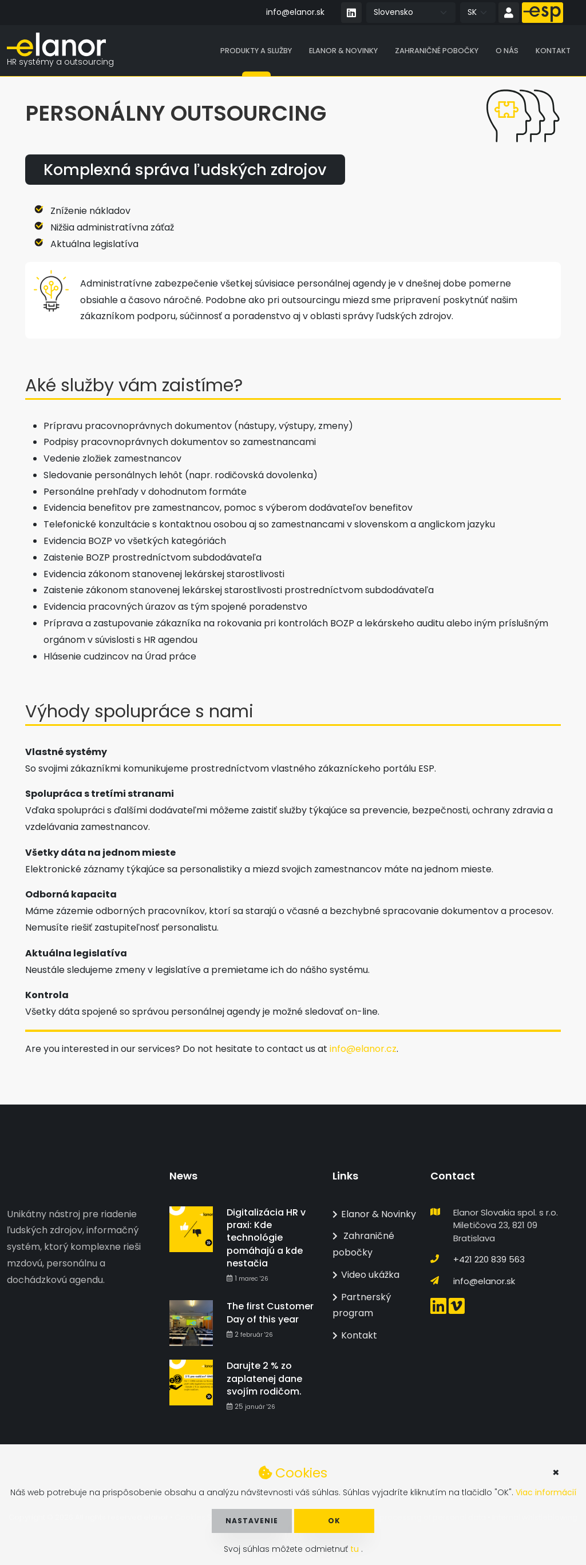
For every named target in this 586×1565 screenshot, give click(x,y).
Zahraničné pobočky (436, 51)
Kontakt (553, 51)
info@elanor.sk (295, 12)
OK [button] (334, 1521)
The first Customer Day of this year (270, 1312)
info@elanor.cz (363, 1049)
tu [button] (355, 1549)
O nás (507, 51)
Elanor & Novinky (343, 51)
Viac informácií (546, 1492)
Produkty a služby (256, 51)
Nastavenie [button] (251, 1521)
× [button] (556, 1472)
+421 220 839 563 (489, 1259)
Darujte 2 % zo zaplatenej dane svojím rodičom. (264, 1378)
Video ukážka (365, 1274)
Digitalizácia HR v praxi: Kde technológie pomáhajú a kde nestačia (266, 1238)
